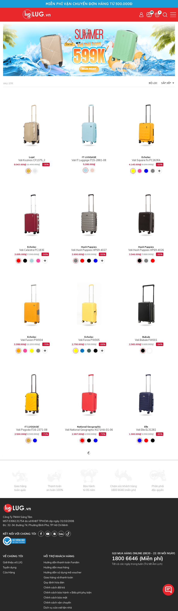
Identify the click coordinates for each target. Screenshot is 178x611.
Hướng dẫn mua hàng (56, 567)
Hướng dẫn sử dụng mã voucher (62, 572)
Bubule (146, 336)
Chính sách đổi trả (54, 587)
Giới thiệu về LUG (12, 562)
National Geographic (89, 426)
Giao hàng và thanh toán (58, 577)
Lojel (31, 157)
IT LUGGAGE (89, 157)
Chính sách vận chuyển (57, 602)
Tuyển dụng (9, 567)
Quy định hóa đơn (54, 582)
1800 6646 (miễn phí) (123, 489)
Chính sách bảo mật (55, 597)
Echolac (146, 157)
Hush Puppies (89, 246)
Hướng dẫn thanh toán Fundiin (61, 562)
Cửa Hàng (9, 572)
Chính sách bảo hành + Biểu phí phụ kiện (68, 592)
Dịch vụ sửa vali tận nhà (58, 607)
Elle (146, 426)
